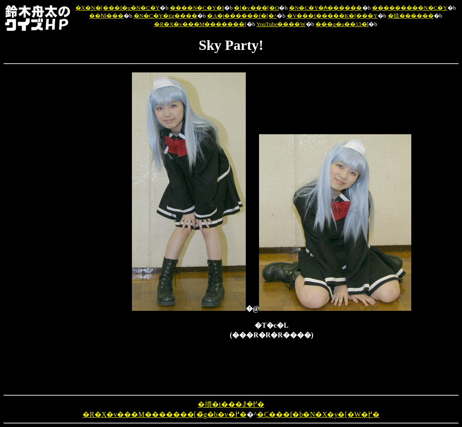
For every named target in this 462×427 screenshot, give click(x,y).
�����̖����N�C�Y (409, 7)
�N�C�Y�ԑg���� (165, 15)
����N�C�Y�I (197, 7)
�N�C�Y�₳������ (325, 7)
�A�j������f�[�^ (242, 15)
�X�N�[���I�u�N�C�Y (117, 7)
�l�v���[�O (256, 7)
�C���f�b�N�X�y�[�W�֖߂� (318, 414)
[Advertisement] (86, 204)
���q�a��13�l (342, 24)
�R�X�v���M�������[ (200, 24)
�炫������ (411, 15)
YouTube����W (281, 24)
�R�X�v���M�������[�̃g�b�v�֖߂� (165, 414)
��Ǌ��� (106, 15)
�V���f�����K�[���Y (332, 15)
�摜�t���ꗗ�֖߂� (231, 404)
